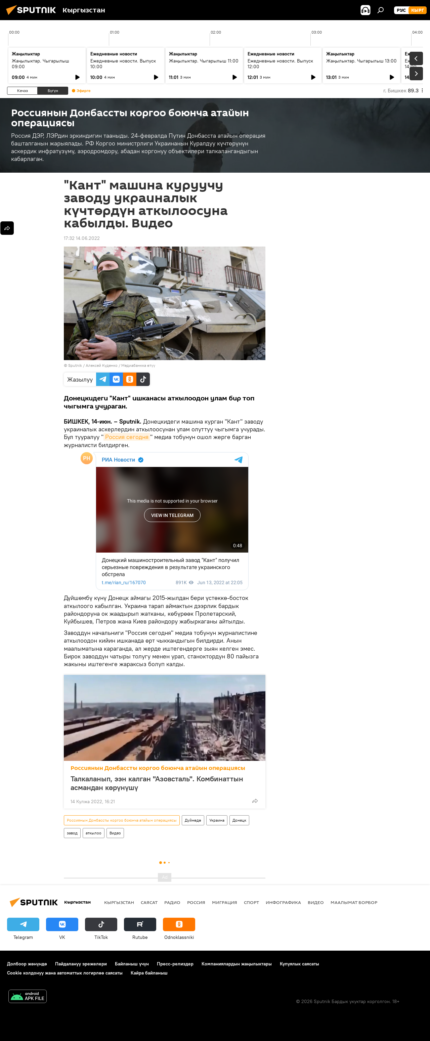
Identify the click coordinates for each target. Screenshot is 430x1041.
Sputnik (75, 365)
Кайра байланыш (149, 973)
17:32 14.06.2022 (82, 238)
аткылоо (93, 832)
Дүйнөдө (193, 820)
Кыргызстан (119, 902)
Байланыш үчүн (132, 964)
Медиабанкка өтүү (138, 365)
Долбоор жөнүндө (27, 964)
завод (72, 832)
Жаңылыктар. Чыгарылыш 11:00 (204, 61)
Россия (196, 902)
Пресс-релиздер (175, 964)
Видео (115, 832)
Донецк (239, 820)
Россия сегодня (126, 437)
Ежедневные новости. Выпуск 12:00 (280, 64)
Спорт (251, 902)
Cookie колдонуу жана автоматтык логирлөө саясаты (65, 973)
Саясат (149, 902)
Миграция (224, 902)
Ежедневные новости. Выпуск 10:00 (123, 64)
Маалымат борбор (354, 902)
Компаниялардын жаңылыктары (237, 964)
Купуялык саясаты (299, 964)
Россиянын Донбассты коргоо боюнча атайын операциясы (158, 768)
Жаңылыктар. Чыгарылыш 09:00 (40, 64)
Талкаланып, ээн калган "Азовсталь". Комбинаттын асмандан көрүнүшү (157, 783)
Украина (216, 820)
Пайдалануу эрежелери (81, 964)
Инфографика (283, 902)
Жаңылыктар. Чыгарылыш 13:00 (361, 61)
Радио (172, 902)
